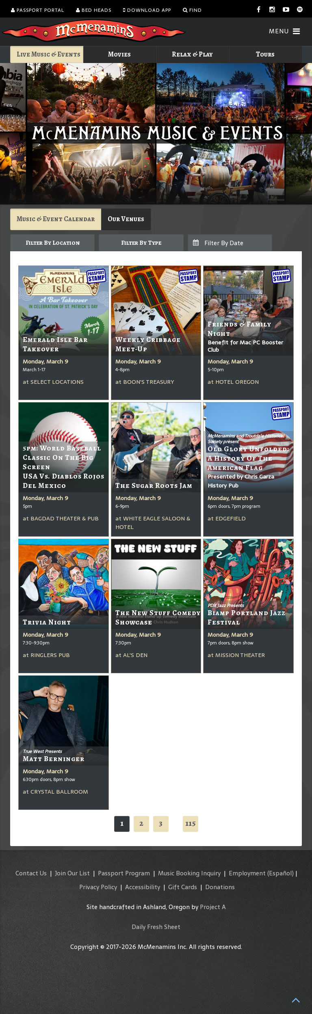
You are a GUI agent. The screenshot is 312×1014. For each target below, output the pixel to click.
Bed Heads (93, 10)
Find (192, 10)
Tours (265, 54)
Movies (119, 54)
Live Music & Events (48, 54)
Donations (220, 887)
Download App (147, 10)
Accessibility (142, 887)
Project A (213, 907)
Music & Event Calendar (56, 219)
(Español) (280, 873)
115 (190, 823)
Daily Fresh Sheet (156, 927)
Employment (247, 873)
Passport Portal (37, 10)
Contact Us (31, 873)
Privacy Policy (98, 887)
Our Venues (126, 219)
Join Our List (72, 873)
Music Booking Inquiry (189, 873)
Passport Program (124, 873)
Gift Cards (182, 887)
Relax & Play (192, 54)
